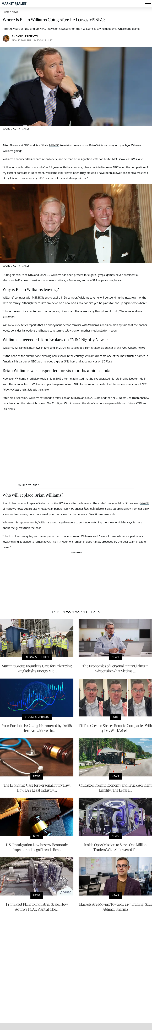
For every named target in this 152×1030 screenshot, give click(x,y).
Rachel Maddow (94, 508)
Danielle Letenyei (27, 36)
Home (6, 11)
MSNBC (54, 145)
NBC (31, 275)
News (15, 11)
